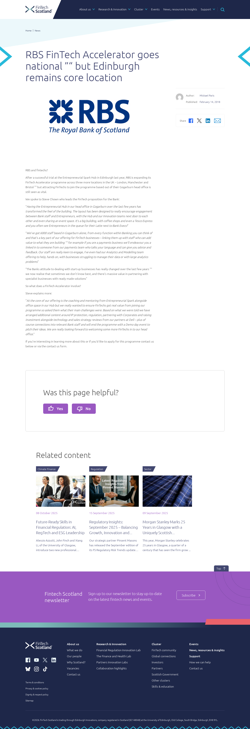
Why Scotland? (76, 662)
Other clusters (161, 680)
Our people (74, 656)
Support (194, 656)
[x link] (45, 659)
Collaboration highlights (111, 668)
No (84, 409)
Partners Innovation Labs (112, 662)
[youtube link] (36, 659)
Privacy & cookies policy (36, 688)
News (37, 30)
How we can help (200, 662)
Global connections (164, 656)
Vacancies (73, 668)
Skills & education (163, 686)
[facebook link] (27, 659)
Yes (55, 408)
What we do (74, 650)
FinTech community (164, 650)
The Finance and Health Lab (113, 656)
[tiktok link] (45, 668)
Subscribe (191, 595)
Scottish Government (165, 674)
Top (221, 568)
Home (28, 30)
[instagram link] (36, 668)
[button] (223, 9)
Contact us (73, 674)
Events (193, 644)
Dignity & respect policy (36, 694)
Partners (157, 668)
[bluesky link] (27, 668)
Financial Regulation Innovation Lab (118, 650)
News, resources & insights (207, 650)
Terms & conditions (34, 682)
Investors (157, 662)
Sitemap (29, 700)
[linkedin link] (53, 659)
